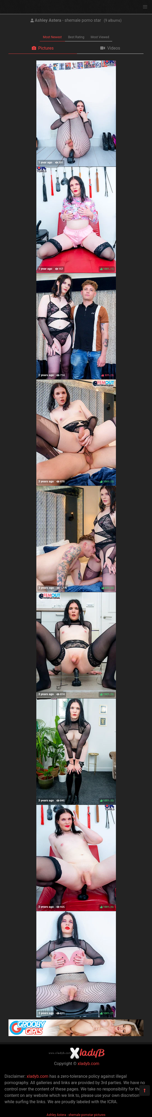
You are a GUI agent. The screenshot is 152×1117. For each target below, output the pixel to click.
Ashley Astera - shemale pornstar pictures (76, 1115)
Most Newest (52, 37)
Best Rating (76, 37)
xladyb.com (88, 1063)
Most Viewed (100, 37)
